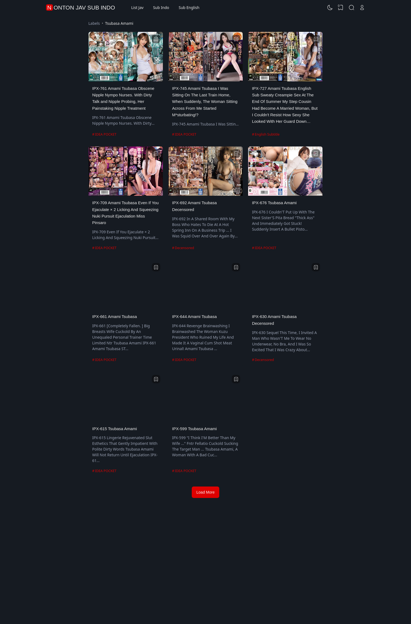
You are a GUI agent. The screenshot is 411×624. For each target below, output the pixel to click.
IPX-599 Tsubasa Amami (194, 428)
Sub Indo (161, 7)
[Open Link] (362, 8)
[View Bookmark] (341, 8)
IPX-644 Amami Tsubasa (194, 316)
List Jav (137, 7)
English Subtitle (267, 134)
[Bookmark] (156, 39)
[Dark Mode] (330, 8)
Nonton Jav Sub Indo (81, 7)
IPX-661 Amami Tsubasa (114, 316)
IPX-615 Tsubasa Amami (114, 428)
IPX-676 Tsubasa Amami (274, 202)
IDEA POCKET (106, 134)
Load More (205, 492)
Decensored (184, 248)
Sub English (189, 7)
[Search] (351, 8)
